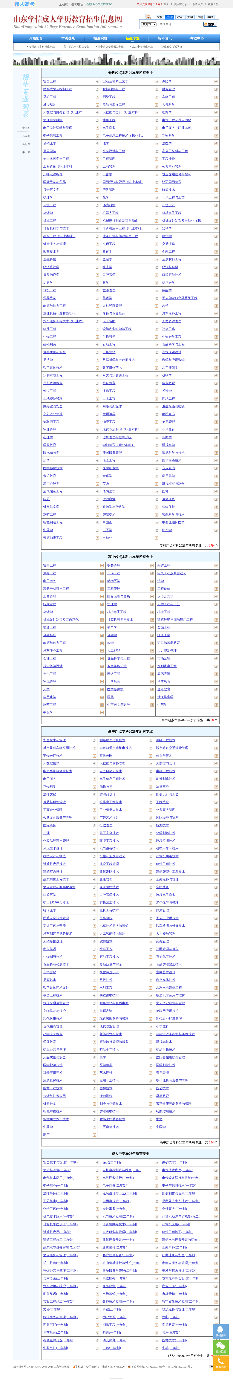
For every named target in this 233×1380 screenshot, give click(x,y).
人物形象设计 (53, 941)
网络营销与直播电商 (114, 1003)
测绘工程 (109, 97)
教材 (210, 17)
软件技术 (106, 941)
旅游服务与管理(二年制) (120, 1270)
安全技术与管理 (54, 740)
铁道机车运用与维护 (170, 995)
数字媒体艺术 (112, 367)
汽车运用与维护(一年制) (60, 1286)
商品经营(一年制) (115, 1286)
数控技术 (106, 980)
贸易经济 (49, 298)
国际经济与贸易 (54, 182)
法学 (106, 143)
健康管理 (106, 879)
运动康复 (109, 499)
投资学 (167, 391)
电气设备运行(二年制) (118, 1178)
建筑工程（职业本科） (59, 236)
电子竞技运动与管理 (57, 128)
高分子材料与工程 (175, 151)
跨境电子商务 (165, 895)
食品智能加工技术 (169, 964)
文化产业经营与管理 (170, 1003)
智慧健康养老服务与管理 (174, 1103)
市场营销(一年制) (115, 1294)
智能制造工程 (53, 522)
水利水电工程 (53, 375)
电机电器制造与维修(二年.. (122, 1170)
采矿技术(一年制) (174, 1162)
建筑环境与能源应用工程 (120, 236)
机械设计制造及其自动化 (120, 220)
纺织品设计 (108, 794)
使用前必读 (180, 4)
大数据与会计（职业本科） (122, 112)
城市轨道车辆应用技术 (59, 748)
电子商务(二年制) (115, 1185)
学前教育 (49, 445)
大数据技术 (51, 763)
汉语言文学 (51, 189)
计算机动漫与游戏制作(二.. (181, 1216)
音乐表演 (168, 468)
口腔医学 (109, 275)
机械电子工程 (171, 213)
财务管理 (168, 89)
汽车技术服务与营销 (114, 926)
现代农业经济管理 (169, 1018)
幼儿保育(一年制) (115, 1340)
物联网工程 (51, 421)
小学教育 (168, 429)
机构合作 (213, 4)
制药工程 (49, 514)
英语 (106, 483)
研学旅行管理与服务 (114, 1042)
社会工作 (168, 329)
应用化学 (168, 476)
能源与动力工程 (54, 305)
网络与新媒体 (112, 406)
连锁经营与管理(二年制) (60, 1270)
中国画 (107, 522)
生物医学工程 (171, 336)
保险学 (167, 81)
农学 (165, 305)
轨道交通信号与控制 (176, 174)
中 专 (26, 152)
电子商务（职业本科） (178, 128)
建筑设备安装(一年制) (118, 1239)
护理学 (48, 197)
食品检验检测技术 (56, 964)
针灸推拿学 (51, 507)
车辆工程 (168, 97)
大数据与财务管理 (112, 763)
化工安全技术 (109, 833)
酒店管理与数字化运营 (59, 887)
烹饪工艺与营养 (54, 926)
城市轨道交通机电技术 (116, 748)
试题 (200, 17)
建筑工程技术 (165, 864)
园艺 (46, 499)
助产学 (167, 530)
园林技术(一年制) (174, 1340)
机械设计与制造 (54, 856)
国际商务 (49, 825)
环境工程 (49, 205)
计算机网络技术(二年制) (120, 1224)
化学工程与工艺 (173, 197)
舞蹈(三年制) (112, 1309)
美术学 (107, 298)
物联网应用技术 (167, 1011)
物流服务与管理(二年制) (179, 1309)
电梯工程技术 (165, 771)
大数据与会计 (165, 763)
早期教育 (162, 1096)
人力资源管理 (171, 321)
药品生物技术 (165, 1049)
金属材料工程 (171, 259)
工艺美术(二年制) (55, 1201)
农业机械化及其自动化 (59, 313)
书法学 (48, 360)
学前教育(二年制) (55, 1332)
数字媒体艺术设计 (56, 987)
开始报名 (36, 38)
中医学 (107, 530)
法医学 (167, 143)
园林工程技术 (53, 1088)
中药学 (48, 530)
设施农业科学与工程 (117, 329)
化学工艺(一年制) (55, 1208)
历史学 (48, 282)
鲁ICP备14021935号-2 (180, 1366)
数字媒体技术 (53, 367)
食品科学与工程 (173, 344)
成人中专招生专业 (142, 46)
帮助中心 (197, 38)
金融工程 (168, 251)
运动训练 (168, 499)
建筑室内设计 (53, 871)
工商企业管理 (53, 809)
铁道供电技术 (109, 995)
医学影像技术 (53, 468)
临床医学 (168, 282)
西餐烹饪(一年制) (55, 1325)
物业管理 (49, 429)
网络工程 (168, 398)
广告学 (107, 174)
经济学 (107, 267)
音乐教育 (49, 476)
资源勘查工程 (53, 537)
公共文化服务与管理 (57, 817)
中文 (159, 1119)
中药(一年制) (112, 1348)
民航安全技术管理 (56, 918)
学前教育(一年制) (174, 1325)
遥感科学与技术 (173, 452)
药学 (46, 460)
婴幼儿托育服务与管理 (172, 1080)
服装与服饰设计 (54, 802)
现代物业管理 (109, 1026)
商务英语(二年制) (55, 1294)
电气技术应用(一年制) (177, 1170)
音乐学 (107, 476)
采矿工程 (49, 97)
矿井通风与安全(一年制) (179, 1255)
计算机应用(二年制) (57, 1232)
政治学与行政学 (114, 507)
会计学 (48, 213)
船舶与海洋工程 (114, 104)
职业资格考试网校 (171, 46)
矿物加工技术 (109, 902)
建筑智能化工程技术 (170, 871)
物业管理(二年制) (115, 1317)
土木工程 (109, 398)
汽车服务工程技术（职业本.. (63, 321)
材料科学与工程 (114, 89)
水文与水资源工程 (115, 375)
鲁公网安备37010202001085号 (148, 1366)
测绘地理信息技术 (112, 740)
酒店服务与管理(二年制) (60, 1255)
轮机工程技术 (109, 910)
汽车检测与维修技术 (170, 926)
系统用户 (197, 4)
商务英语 (49, 949)
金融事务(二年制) (174, 1247)
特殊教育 (109, 383)
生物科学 (109, 336)
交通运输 (168, 244)
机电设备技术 (109, 848)
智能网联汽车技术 (56, 1119)
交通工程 (109, 244)
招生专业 (132, 38)
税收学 (167, 375)
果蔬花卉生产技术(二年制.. (181, 1201)
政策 (180, 17)
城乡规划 (49, 104)
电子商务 (109, 128)
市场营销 (109, 352)
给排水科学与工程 (56, 158)
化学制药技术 (165, 833)
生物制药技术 (53, 956)
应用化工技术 (109, 1080)
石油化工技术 (165, 956)
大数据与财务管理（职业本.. (63, 112)
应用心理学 (51, 483)
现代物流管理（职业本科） (122, 429)
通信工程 (109, 391)
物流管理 (168, 421)
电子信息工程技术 (112, 779)
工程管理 (109, 158)
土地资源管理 (53, 398)
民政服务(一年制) (115, 1278)
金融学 (107, 259)
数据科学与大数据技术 (119, 360)
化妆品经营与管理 (56, 840)
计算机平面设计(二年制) (60, 1224)
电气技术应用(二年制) (58, 1178)
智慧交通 (109, 514)
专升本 (26, 127)
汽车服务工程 (171, 313)
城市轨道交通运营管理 (172, 748)
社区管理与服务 (167, 949)
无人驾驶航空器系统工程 (180, 298)
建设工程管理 (109, 864)
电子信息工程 (53, 135)
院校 (159, 17)
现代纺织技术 (53, 1018)
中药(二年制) (171, 1348)
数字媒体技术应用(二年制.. (181, 1301)
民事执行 (106, 918)
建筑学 (167, 236)
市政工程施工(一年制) (58, 1301)
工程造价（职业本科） (59, 166)
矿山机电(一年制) (55, 1263)
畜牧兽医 (106, 755)
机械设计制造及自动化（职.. (182, 220)
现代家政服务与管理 (114, 1018)
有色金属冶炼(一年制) (58, 1340)
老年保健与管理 (167, 902)
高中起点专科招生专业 (111, 46)
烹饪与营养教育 (114, 313)
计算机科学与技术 (56, 228)
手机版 (79, 1366)
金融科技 (49, 259)
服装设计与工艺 (167, 794)
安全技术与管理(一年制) (60, 1162)
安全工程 (49, 81)
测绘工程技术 (165, 740)
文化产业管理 (53, 414)
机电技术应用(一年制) (58, 1216)
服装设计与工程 (114, 151)
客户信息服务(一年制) (118, 1255)
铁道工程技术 (53, 995)
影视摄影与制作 (173, 483)
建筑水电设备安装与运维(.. (181, 1239)
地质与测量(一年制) (57, 1170)
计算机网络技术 (167, 856)
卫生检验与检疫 (173, 406)
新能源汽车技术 (111, 1034)
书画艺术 (49, 980)
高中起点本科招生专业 (76, 46)
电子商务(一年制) (55, 1185)
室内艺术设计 (165, 972)
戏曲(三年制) (171, 1317)
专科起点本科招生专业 (42, 46)
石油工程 (109, 344)
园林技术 (106, 1088)
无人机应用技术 (167, 918)
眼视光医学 (51, 452)
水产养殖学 (170, 367)
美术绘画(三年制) (55, 1278)
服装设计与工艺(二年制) (120, 1193)
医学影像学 (111, 468)
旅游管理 (109, 290)
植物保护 (168, 507)
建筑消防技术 (109, 871)
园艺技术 (162, 1088)
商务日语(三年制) (174, 1286)
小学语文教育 (53, 1034)
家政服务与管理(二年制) (120, 1232)
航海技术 (168, 189)
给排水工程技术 (111, 802)
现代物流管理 (53, 1026)
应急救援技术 (53, 1080)
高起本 (26, 136)
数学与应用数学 (173, 360)
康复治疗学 (51, 275)
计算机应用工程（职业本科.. (123, 228)
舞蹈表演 (168, 414)
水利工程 (106, 987)
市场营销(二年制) (174, 1294)
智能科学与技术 (173, 514)
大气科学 (168, 104)
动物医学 (49, 143)
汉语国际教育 (171, 182)
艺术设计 (106, 1072)
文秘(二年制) (52, 1309)
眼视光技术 (164, 1042)
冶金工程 (109, 460)
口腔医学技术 (171, 275)
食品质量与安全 (54, 352)
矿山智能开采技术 (56, 902)
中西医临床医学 (173, 522)
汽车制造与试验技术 (57, 933)
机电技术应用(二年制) (118, 1216)
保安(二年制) (112, 1162)
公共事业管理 (171, 166)
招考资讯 (165, 38)
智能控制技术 (165, 1111)
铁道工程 (49, 391)
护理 (46, 833)
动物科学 (168, 135)
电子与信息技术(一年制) (179, 1185)
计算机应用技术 (54, 864)
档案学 (167, 112)
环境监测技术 (165, 840)
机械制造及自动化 (112, 856)
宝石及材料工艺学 (115, 81)
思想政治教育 (53, 383)
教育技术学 (51, 251)
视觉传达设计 (171, 352)
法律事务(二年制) (55, 1193)
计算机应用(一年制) (176, 1224)
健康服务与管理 (54, 244)
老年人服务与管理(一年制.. (181, 1263)
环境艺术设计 (53, 848)
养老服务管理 (112, 452)
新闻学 (167, 437)
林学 (106, 282)
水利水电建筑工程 (169, 987)
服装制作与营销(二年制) (179, 1193)
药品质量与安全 (54, 1057)
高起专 (26, 144)
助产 (46, 1134)
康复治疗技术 (109, 887)
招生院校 (100, 38)
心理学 (48, 437)
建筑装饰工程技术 (56, 879)
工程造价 (168, 158)
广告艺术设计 (109, 817)
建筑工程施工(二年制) (58, 1239)
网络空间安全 (53, 406)
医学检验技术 (171, 460)
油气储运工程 (53, 491)
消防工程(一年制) (115, 1325)
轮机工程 (49, 290)
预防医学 (109, 491)
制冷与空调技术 (111, 1103)
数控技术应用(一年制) (118, 1301)
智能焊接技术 (53, 1111)
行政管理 (109, 189)
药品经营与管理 (54, 1049)
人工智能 (109, 321)
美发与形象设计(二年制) (179, 1270)
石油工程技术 (109, 956)
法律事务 (162, 786)
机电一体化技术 (167, 848)
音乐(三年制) (171, 1332)
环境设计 (168, 205)
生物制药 (49, 344)
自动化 (107, 537)
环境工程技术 (109, 840)
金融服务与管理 (167, 879)
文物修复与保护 (54, 1011)
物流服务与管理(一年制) (60, 1317)
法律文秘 (49, 794)
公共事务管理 (165, 809)
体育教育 (168, 383)
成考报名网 (19, 1366)
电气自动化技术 (111, 771)
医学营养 (106, 1065)
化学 (106, 197)
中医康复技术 (109, 1127)
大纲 (190, 17)
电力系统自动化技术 (57, 771)
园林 (165, 491)
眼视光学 (168, 445)
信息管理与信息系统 (117, 437)
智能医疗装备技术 (112, 1119)
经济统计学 (51, 267)
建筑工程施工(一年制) (177, 1232)
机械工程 (49, 220)
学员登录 (68, 38)
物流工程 (109, 421)
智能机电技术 (109, 1111)
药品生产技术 (109, 1049)
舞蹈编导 (109, 414)
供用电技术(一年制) (116, 1201)
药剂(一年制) (112, 1332)
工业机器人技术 (111, 809)
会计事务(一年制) (115, 1208)
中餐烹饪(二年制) (55, 1348)
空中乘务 (162, 887)
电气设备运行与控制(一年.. (181, 1178)
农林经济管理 (112, 305)
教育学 (107, 251)
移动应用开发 (53, 1072)
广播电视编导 (53, 174)
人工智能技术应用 (112, 933)
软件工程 (49, 329)
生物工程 (49, 336)
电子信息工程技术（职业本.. (123, 135)
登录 (166, 4)
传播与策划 (164, 755)
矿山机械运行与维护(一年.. (122, 1263)
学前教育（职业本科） (119, 445)
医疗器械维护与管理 (170, 1057)
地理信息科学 (53, 120)
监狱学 (167, 228)
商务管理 (162, 941)
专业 (170, 17)
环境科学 (109, 205)
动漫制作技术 (165, 779)
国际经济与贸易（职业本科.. (123, 182)
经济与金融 (170, 267)
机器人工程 (111, 213)
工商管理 (109, 166)
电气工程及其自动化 (176, 120)
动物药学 (49, 786)
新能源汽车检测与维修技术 (175, 1034)
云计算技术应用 (54, 1096)
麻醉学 (167, 290)
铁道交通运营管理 (56, 1003)
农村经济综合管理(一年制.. (181, 1278)
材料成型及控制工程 (57, 89)
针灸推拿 (49, 1103)
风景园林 (49, 151)
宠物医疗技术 (53, 755)
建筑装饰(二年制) (115, 1247)
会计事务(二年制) (174, 1208)
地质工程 (109, 120)
